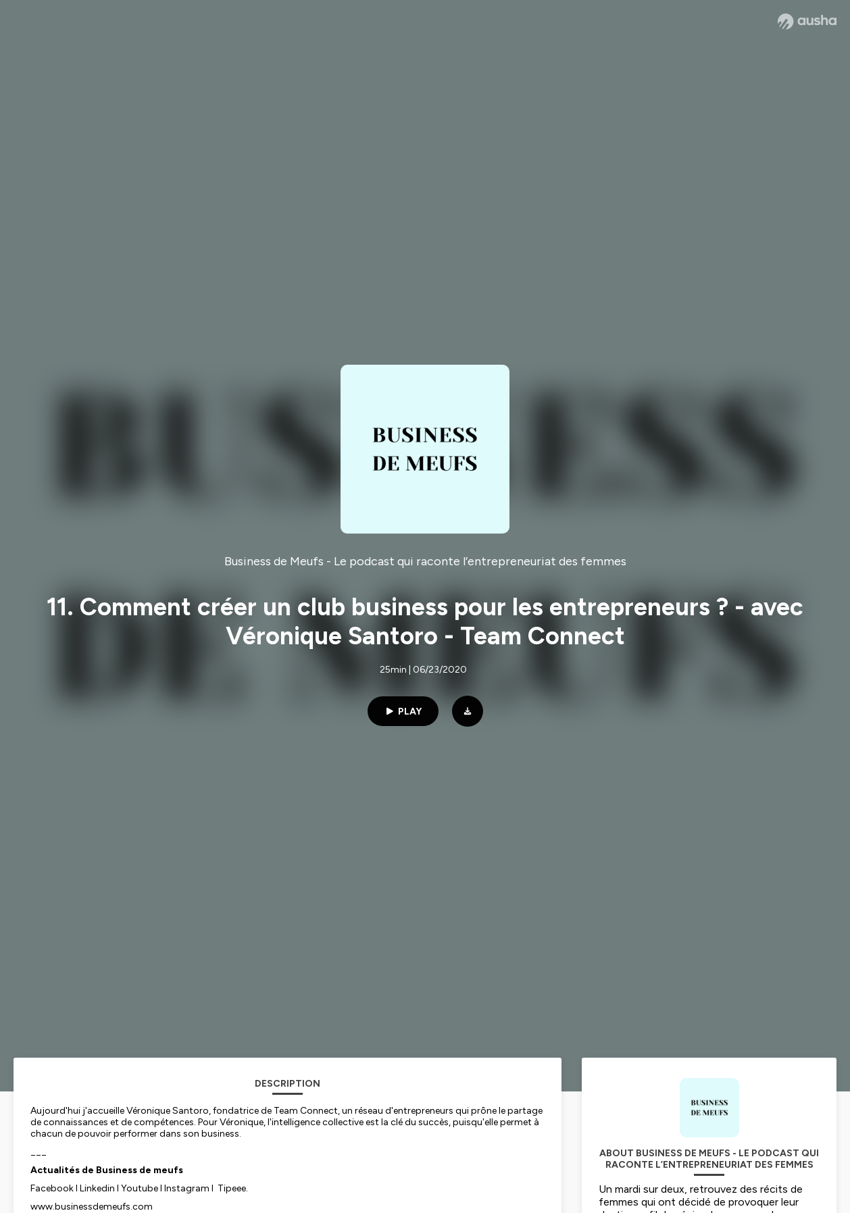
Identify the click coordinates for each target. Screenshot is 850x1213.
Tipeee (232, 1188)
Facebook (52, 1188)
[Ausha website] (807, 22)
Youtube (139, 1188)
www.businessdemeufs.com (91, 1206)
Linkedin (97, 1188)
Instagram (186, 1188)
